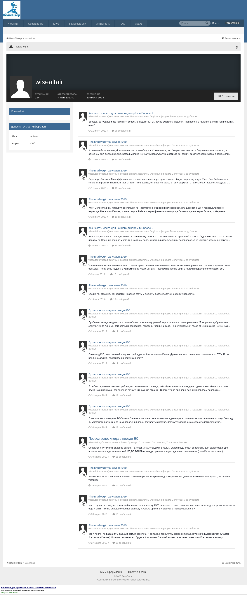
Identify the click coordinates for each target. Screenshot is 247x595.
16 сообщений (121, 159)
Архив (138, 23)
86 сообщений (121, 131)
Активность (103, 23)
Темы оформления (112, 572)
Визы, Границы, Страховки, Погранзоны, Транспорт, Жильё (154, 442)
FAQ (122, 23)
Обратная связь (137, 572)
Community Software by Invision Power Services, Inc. (123, 580)
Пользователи (77, 23)
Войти (217, 23)
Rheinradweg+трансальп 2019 (107, 142)
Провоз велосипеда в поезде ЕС (109, 310)
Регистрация (232, 23)
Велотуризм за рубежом (183, 116)
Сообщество (35, 23)
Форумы (13, 23)
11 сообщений (121, 331)
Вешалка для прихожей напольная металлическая (22, 590)
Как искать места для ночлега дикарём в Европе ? (120, 113)
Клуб (56, 23)
